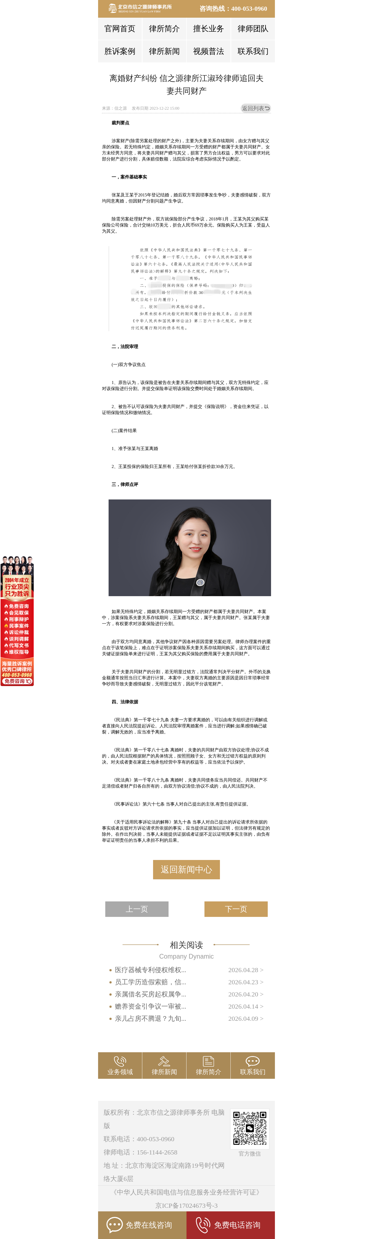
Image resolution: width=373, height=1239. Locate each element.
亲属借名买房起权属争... (150, 994)
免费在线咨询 (139, 1225)
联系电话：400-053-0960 (139, 1139)
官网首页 (119, 28)
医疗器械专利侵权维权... (150, 970)
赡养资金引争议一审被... (150, 1006)
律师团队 (253, 28)
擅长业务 (208, 28)
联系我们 (253, 51)
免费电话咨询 (228, 1225)
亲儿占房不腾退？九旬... (150, 1018)
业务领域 (120, 1072)
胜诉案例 (119, 51)
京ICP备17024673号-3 (186, 1205)
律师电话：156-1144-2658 (140, 1152)
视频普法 (208, 51)
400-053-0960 (249, 8)
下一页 (236, 909)
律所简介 (164, 28)
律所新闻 (164, 51)
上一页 (137, 909)
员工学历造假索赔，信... (150, 982)
